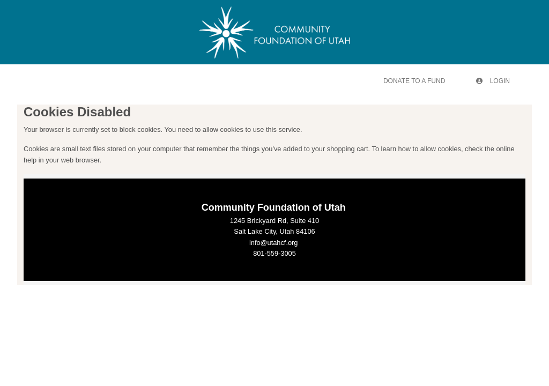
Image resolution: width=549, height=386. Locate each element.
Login (493, 81)
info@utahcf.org (273, 243)
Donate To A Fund (414, 81)
